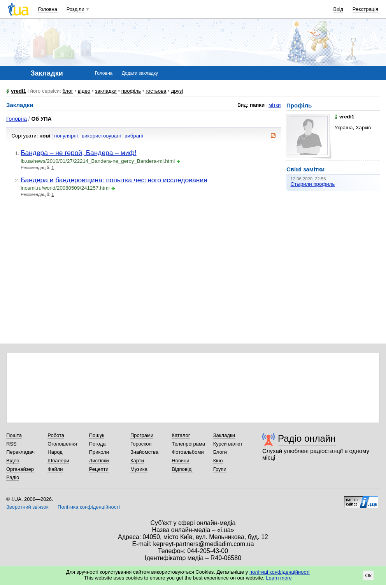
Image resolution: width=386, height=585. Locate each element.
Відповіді (182, 469)
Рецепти (99, 469)
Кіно (218, 460)
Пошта (14, 435)
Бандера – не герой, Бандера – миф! (78, 153)
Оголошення (62, 444)
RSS (11, 444)
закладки (106, 91)
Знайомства (144, 452)
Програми (141, 435)
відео (84, 91)
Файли (55, 469)
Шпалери (58, 460)
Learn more (278, 578)
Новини (180, 460)
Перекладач (20, 452)
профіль (131, 91)
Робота (55, 435)
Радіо (12, 477)
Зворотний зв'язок (27, 507)
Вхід (338, 9)
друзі (177, 91)
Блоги (220, 452)
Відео (12, 460)
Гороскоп (140, 444)
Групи (219, 469)
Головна (47, 9)
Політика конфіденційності (89, 507)
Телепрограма (188, 444)
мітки (274, 105)
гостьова (156, 91)
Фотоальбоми (188, 452)
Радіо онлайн (307, 438)
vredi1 (18, 91)
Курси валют (228, 444)
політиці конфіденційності (279, 572)
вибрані (134, 136)
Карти (137, 460)
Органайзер (20, 469)
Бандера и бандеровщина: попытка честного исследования (114, 180)
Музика (138, 469)
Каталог (181, 435)
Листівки (99, 460)
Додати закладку (140, 73)
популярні (66, 136)
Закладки (224, 435)
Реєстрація (365, 9)
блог (68, 91)
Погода (97, 444)
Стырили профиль (313, 184)
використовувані (101, 136)
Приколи (99, 452)
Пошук (96, 435)
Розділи (75, 9)
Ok (368, 575)
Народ (54, 452)
